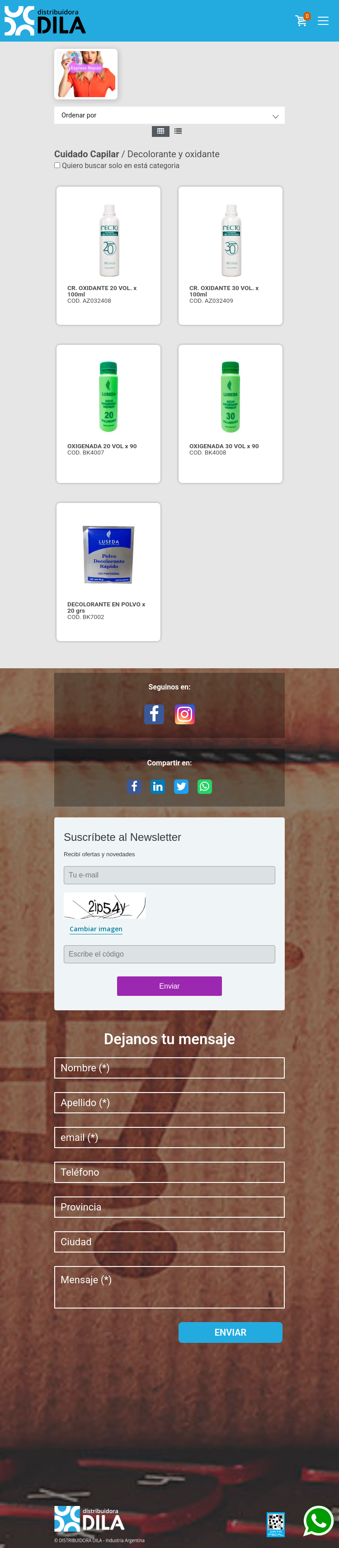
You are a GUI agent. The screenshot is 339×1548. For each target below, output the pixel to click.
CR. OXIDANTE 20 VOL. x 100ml (102, 291)
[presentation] (123, 1339)
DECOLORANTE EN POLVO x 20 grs (106, 607)
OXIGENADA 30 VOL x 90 (224, 446)
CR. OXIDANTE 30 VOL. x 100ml (224, 291)
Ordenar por (78, 115)
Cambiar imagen (96, 928)
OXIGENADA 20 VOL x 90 (102, 446)
